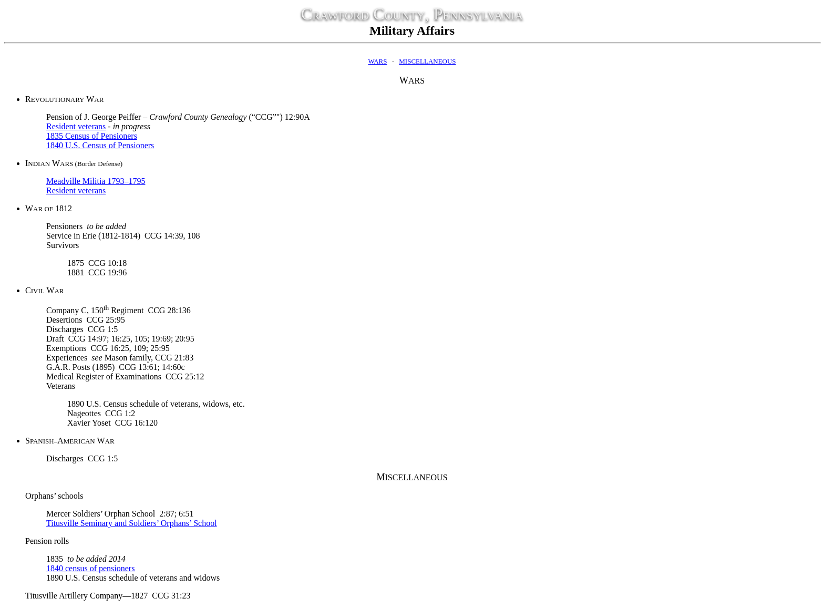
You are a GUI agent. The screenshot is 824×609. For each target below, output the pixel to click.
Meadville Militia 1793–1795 (95, 181)
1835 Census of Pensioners (91, 135)
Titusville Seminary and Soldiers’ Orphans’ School (131, 523)
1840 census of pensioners (90, 568)
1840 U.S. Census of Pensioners (100, 145)
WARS (377, 61)
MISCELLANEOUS (427, 61)
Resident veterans (76, 126)
